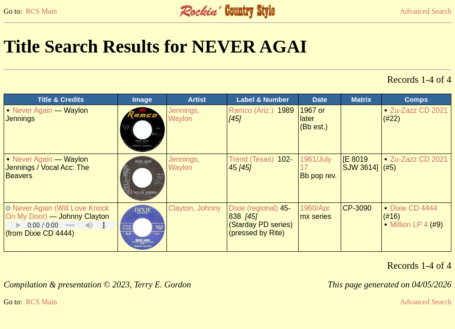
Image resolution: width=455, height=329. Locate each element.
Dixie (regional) (253, 208)
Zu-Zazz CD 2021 (419, 110)
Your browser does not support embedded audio (61, 225)
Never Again (32, 110)
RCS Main (41, 11)
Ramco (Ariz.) (251, 110)
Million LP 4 (409, 224)
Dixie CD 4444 (413, 208)
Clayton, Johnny (194, 208)
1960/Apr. (316, 208)
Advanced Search (425, 11)
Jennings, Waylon (184, 114)
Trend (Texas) (251, 159)
